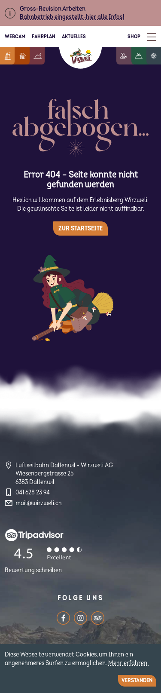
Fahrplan (43, 37)
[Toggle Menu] (151, 36)
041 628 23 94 (32, 492)
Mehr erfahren (128, 663)
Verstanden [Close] (137, 680)
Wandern (145, 55)
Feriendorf (29, 55)
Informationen (13, 55)
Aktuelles (74, 37)
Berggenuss (44, 55)
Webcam (15, 37)
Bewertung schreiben (33, 570)
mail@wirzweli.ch (38, 503)
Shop (134, 37)
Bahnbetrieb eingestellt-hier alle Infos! (72, 17)
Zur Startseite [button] (80, 228)
